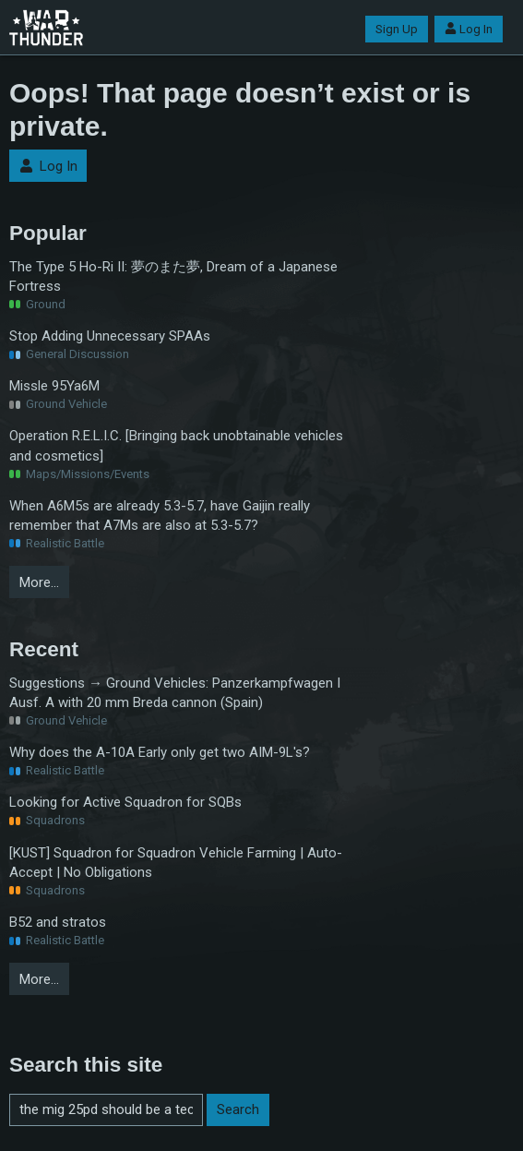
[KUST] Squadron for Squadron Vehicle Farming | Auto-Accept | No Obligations (175, 863)
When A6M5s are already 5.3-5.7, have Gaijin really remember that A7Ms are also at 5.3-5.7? (159, 516)
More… (39, 582)
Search (238, 1109)
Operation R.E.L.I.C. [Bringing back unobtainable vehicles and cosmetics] (176, 445)
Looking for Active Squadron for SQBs (125, 802)
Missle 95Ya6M (54, 386)
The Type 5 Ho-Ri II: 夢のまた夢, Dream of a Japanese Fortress (173, 276)
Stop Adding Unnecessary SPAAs (109, 336)
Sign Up (396, 29)
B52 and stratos (57, 922)
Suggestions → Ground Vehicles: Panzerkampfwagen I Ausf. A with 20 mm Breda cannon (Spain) (174, 693)
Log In (469, 29)
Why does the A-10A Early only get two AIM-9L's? (159, 752)
